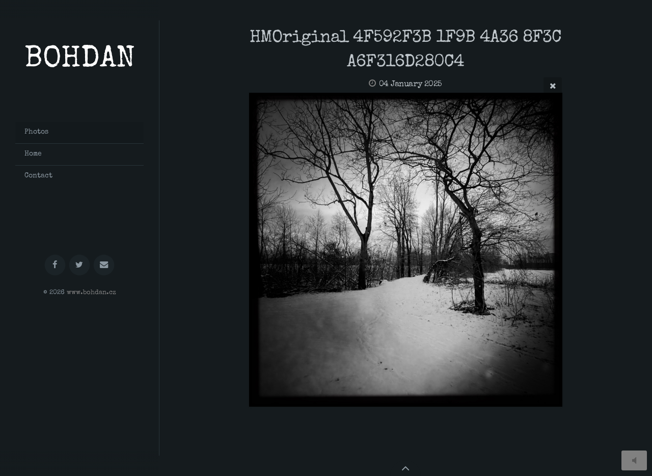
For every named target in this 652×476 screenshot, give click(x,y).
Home (33, 153)
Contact (38, 175)
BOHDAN (79, 60)
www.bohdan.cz (91, 292)
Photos (36, 132)
